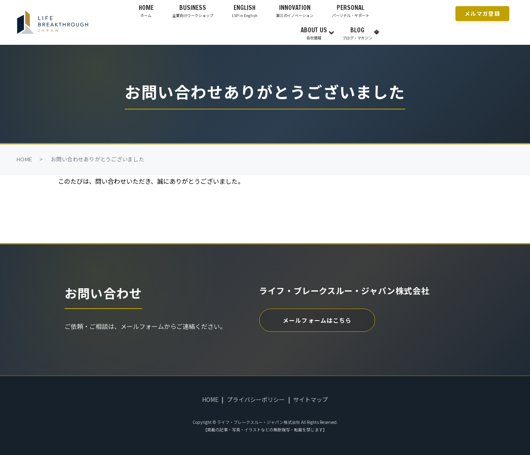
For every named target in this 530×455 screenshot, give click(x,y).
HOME (146, 10)
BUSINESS (192, 10)
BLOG (357, 33)
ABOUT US (314, 33)
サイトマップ (310, 399)
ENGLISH (245, 10)
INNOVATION (294, 10)
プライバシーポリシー (256, 399)
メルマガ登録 (482, 13)
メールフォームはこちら (317, 320)
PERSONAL (350, 10)
